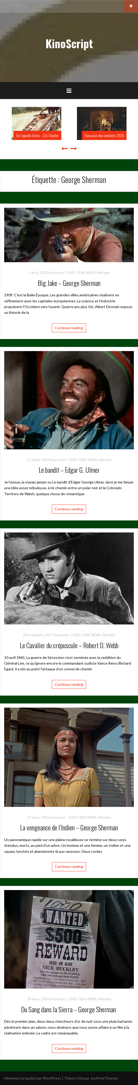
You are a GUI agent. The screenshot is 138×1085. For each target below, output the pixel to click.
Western (103, 273)
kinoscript (56, 273)
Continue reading (69, 328)
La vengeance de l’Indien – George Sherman (69, 827)
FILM (80, 273)
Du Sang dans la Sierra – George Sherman (69, 1009)
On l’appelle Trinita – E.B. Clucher (37, 135)
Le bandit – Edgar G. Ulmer (69, 470)
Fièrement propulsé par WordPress (32, 1078)
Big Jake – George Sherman (69, 283)
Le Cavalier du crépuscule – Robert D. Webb (69, 645)
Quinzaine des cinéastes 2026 (104, 135)
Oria (79, 1078)
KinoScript (69, 43)
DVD (71, 273)
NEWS (90, 273)
